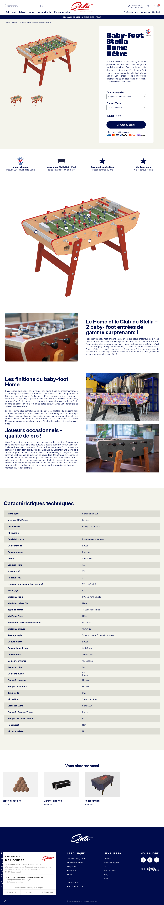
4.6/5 (143, 869)
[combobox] (20, 6)
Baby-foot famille (25, 22)
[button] (158, 6)
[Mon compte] (154, 6)
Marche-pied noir (53, 800)
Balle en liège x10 (12, 800)
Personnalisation (62, 12)
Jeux (31, 12)
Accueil (8, 22)
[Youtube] (156, 860)
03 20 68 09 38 (136, 6)
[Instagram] (149, 860)
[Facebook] (143, 860)
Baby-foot (11, 12)
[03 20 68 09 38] (128, 6)
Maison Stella (44, 12)
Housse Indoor (92, 800)
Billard (22, 12)
